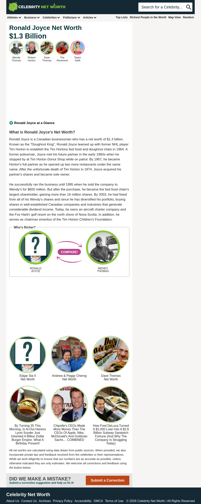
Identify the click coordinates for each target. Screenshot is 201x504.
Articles (90, 17)
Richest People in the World (148, 17)
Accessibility (83, 501)
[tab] (69, 123)
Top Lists (122, 17)
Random (188, 17)
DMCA (98, 501)
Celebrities (51, 17)
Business (32, 17)
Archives (45, 501)
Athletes (14, 17)
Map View (174, 17)
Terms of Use (114, 501)
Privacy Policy (63, 501)
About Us (12, 501)
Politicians (71, 17)
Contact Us (29, 501)
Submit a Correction (107, 480)
